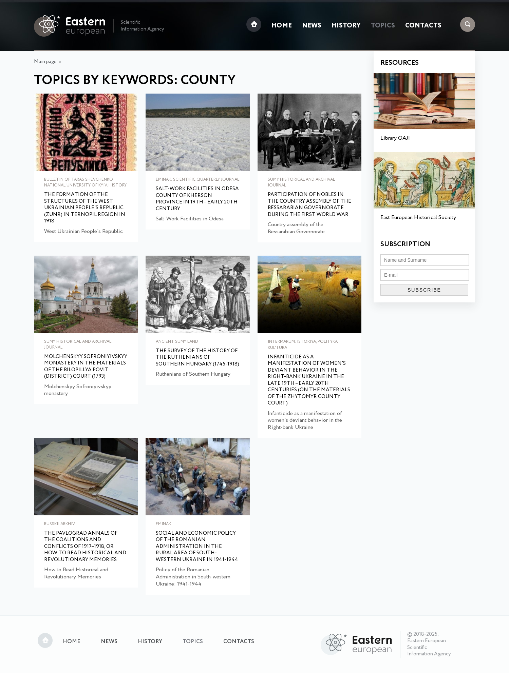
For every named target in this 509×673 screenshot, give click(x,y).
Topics (383, 26)
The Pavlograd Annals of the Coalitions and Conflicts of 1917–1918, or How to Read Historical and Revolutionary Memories (85, 546)
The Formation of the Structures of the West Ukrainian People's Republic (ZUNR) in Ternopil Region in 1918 (84, 208)
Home (281, 26)
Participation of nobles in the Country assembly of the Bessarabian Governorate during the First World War (309, 205)
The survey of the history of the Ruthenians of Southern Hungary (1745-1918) (197, 358)
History (346, 26)
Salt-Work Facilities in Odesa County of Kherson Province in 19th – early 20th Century (197, 199)
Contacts (423, 26)
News (311, 26)
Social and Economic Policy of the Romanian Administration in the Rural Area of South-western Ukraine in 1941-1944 (197, 546)
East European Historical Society (418, 217)
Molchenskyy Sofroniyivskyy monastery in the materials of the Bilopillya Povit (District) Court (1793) (85, 367)
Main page (45, 61)
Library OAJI (395, 138)
